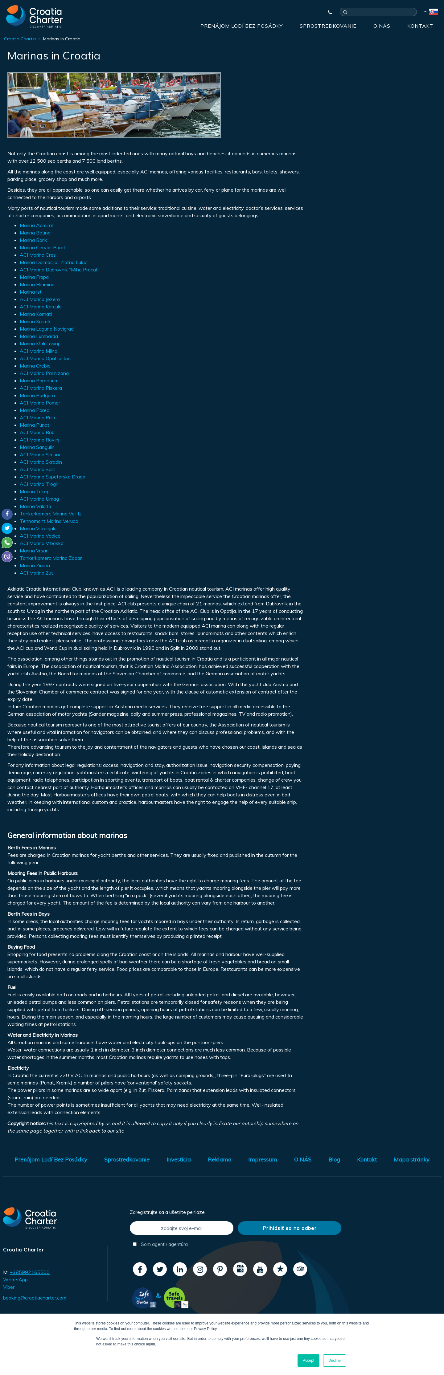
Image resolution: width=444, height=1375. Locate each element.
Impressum (262, 1159)
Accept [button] (308, 1360)
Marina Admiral (36, 225)
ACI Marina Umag (39, 499)
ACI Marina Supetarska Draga (52, 477)
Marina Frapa (34, 277)
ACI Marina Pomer (40, 403)
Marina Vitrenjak (38, 528)
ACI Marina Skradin (41, 462)
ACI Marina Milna (38, 351)
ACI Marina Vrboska (42, 543)
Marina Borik (33, 240)
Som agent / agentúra (160, 1244)
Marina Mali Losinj (39, 343)
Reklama (220, 1159)
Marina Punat (34, 425)
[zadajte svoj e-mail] (181, 1228)
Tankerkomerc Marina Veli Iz (51, 514)
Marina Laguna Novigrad (47, 329)
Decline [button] (334, 1360)
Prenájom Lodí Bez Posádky (241, 26)
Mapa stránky (412, 1159)
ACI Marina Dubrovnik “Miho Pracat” (60, 269)
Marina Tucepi (35, 491)
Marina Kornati (36, 314)
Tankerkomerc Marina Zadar (51, 558)
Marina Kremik (35, 321)
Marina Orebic (35, 366)
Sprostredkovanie (328, 26)
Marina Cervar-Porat (42, 247)
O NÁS (381, 26)
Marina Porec (34, 410)
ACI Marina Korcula (41, 306)
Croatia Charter (20, 39)
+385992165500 (30, 1272)
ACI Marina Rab (37, 432)
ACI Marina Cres (38, 255)
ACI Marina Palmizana (44, 373)
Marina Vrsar (33, 550)
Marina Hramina (37, 284)
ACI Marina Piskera (41, 388)
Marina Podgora (37, 395)
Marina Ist (31, 292)
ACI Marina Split (37, 469)
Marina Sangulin (37, 447)
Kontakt (420, 26)
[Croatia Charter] (34, 16)
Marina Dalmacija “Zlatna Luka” (54, 262)
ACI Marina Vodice (40, 536)
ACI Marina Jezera (40, 299)
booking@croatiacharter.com (34, 1298)
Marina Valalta (35, 506)
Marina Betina (35, 233)
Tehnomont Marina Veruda (49, 521)
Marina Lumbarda (39, 336)
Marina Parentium (39, 380)
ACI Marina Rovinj (39, 440)
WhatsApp (15, 1279)
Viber (8, 1287)
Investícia (178, 1159)
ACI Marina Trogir (39, 484)
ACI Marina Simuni (40, 454)
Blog (334, 1159)
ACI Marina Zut (36, 573)
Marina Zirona (35, 565)
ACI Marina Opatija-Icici (46, 358)
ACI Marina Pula (37, 417)
